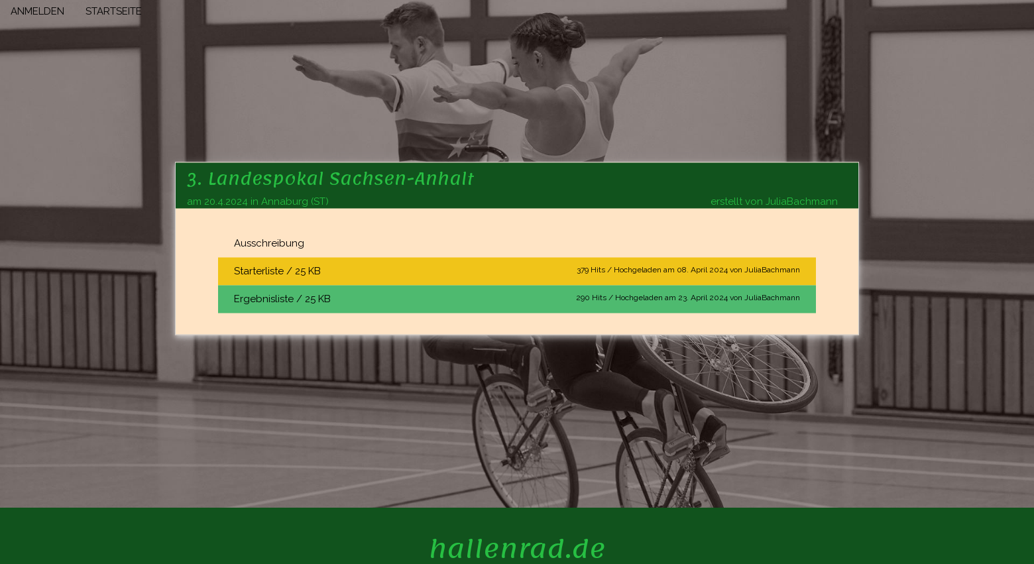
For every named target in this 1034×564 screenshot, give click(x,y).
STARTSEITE (114, 11)
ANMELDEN (37, 11)
